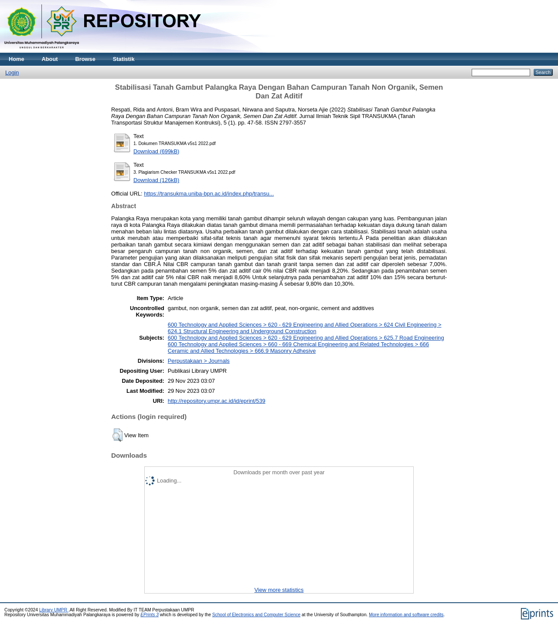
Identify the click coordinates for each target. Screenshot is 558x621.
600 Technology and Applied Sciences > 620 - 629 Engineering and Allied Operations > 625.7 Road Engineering (306, 337)
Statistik (124, 59)
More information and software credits (406, 614)
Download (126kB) (156, 180)
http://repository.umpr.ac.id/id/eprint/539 (216, 401)
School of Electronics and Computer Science (256, 614)
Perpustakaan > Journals (199, 361)
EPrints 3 (149, 614)
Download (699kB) (156, 151)
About (50, 59)
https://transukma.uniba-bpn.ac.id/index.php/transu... (209, 193)
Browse (85, 59)
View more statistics (279, 590)
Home (16, 59)
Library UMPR (53, 610)
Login (12, 72)
